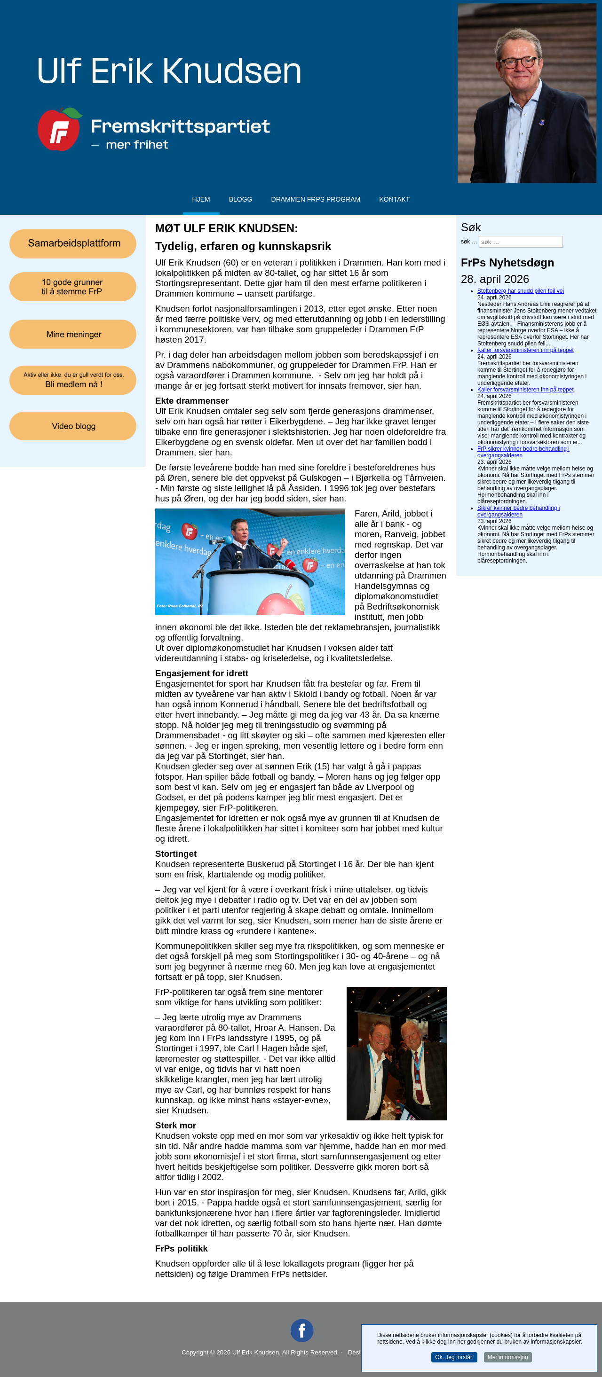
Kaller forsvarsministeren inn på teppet (525, 350)
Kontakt (394, 199)
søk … (469, 241)
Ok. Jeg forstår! (454, 1357)
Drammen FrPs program (316, 199)
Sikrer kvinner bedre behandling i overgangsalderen (518, 511)
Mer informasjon (508, 1357)
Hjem (201, 199)
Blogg (241, 199)
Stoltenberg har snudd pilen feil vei (520, 291)
